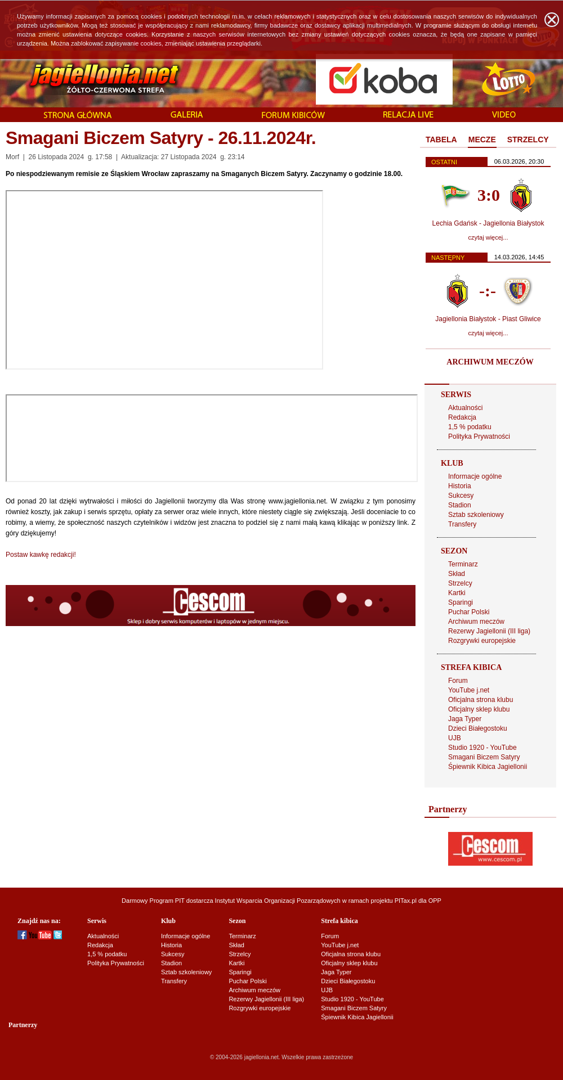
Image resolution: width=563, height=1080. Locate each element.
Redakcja (462, 417)
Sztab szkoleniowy (476, 515)
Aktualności (465, 408)
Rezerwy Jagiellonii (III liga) (489, 631)
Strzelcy (460, 583)
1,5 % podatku (469, 427)
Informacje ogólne (475, 476)
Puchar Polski (468, 612)
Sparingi (460, 602)
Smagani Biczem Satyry (484, 757)
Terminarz (463, 564)
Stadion (459, 505)
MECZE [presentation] (482, 139)
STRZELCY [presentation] (528, 139)
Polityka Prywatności (479, 436)
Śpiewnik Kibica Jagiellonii (487, 767)
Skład (456, 574)
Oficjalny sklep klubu (479, 709)
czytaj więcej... (488, 237)
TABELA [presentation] (441, 139)
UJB (454, 738)
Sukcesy (460, 496)
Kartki (457, 593)
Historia (459, 486)
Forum (458, 681)
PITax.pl (406, 900)
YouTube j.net (468, 690)
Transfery (462, 524)
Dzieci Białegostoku (477, 728)
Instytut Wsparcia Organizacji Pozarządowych (278, 900)
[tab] (441, 140)
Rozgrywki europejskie (482, 641)
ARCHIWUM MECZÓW (489, 362)
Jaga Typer (464, 719)
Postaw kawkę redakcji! (41, 555)
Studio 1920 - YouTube (482, 748)
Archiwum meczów (476, 622)
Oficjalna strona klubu (480, 700)
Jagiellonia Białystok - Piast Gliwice (487, 319)
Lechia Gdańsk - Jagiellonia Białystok (488, 223)
